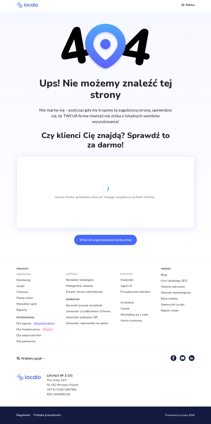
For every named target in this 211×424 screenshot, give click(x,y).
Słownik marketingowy (176, 293)
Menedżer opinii (26, 304)
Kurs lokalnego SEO (174, 281)
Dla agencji (36, 323)
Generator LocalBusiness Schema (88, 311)
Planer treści (24, 298)
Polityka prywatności (47, 415)
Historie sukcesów (173, 287)
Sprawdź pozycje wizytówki (84, 305)
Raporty (21, 310)
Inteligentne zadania (79, 286)
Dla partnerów (26, 341)
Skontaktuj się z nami (134, 315)
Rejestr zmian (170, 310)
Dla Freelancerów (35, 329)
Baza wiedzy (169, 299)
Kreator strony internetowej (84, 292)
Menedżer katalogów (80, 280)
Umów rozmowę (131, 321)
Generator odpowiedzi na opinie (87, 323)
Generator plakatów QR (81, 317)
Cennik (125, 309)
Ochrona (22, 292)
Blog (164, 275)
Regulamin (23, 415)
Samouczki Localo (172, 304)
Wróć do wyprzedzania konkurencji (105, 240)
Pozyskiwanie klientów (136, 292)
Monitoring (23, 280)
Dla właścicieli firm (28, 335)
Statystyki (127, 280)
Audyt (20, 286)
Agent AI (126, 286)
